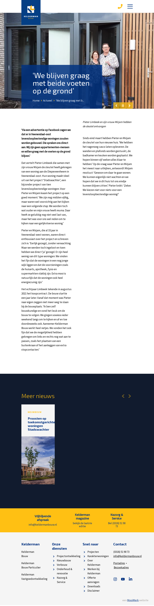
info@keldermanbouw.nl (127, 557)
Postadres (119, 564)
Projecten (93, 552)
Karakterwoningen (98, 557)
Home (36, 100)
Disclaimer (93, 591)
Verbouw (62, 565)
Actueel (47, 100)
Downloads (93, 587)
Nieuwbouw (64, 561)
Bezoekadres (121, 568)
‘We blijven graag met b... (70, 100)
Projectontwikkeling (68, 557)
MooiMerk (133, 601)
